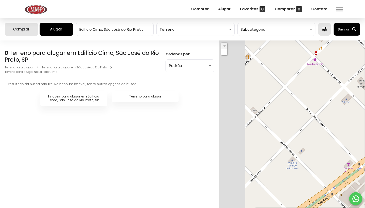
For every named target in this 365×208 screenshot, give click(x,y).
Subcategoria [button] (253, 29)
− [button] (224, 52)
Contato (319, 9)
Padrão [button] (175, 65)
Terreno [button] (167, 29)
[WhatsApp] (355, 198)
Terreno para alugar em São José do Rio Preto (74, 67)
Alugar (223, 9)
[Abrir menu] (338, 9)
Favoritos (252, 9)
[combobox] (115, 29)
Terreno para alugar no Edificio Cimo (31, 72)
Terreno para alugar (19, 67)
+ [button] (224, 46)
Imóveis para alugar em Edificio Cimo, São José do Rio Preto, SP (73, 98)
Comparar (287, 9)
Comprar (199, 9)
